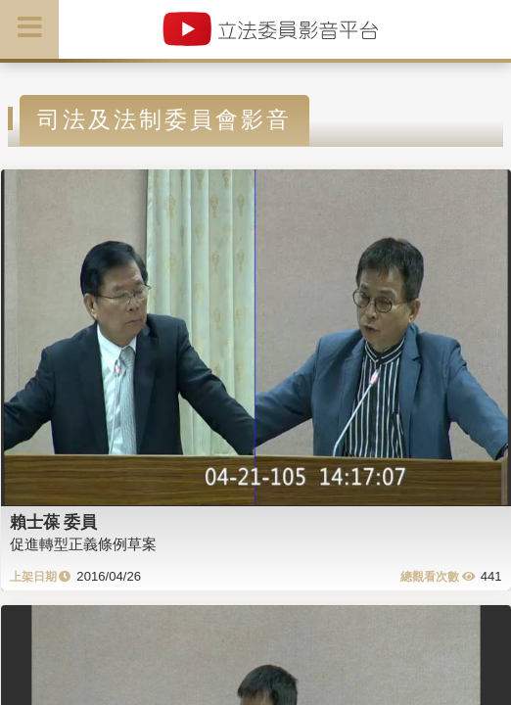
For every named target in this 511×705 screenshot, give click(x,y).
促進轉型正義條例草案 (83, 544)
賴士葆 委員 (54, 522)
